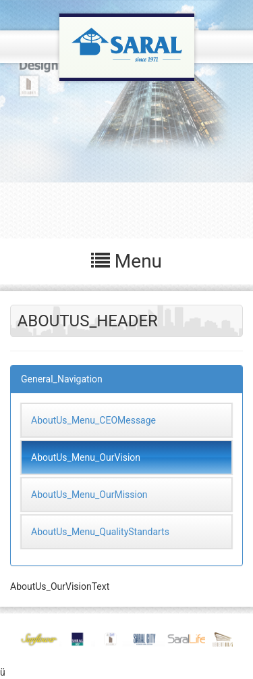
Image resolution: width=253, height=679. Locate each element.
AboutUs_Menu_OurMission (89, 494)
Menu (126, 261)
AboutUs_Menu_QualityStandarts (100, 531)
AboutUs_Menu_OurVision (85, 457)
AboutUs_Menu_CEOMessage (93, 420)
